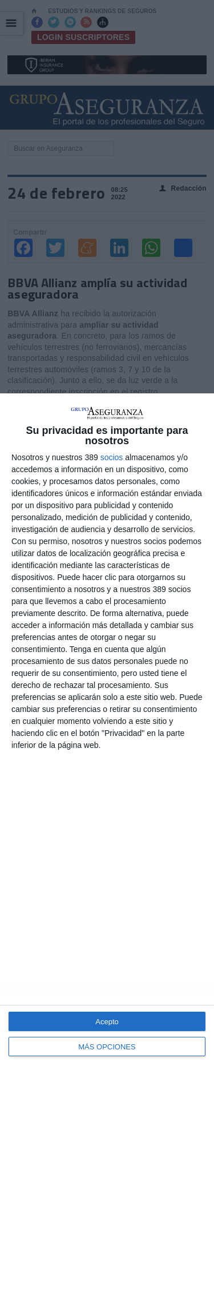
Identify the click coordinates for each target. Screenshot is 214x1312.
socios (111, 457)
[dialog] (107, 852)
